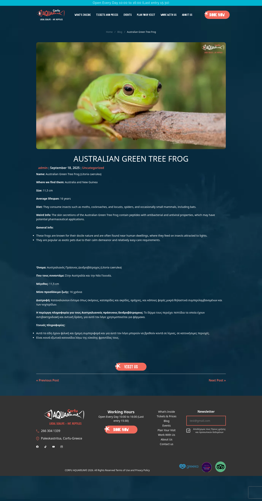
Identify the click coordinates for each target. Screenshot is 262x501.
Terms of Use (123, 470)
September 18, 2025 (65, 168)
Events (128, 15)
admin (43, 168)
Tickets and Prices (107, 15)
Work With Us (169, 15)
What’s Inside (82, 15)
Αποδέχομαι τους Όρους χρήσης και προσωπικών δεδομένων (206, 431)
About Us (187, 15)
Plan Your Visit (146, 15)
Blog (119, 32)
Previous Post (49, 380)
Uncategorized (93, 168)
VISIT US (131, 366)
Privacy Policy (142, 470)
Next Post (216, 380)
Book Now (217, 14)
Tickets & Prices (166, 416)
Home (109, 32)
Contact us (166, 444)
